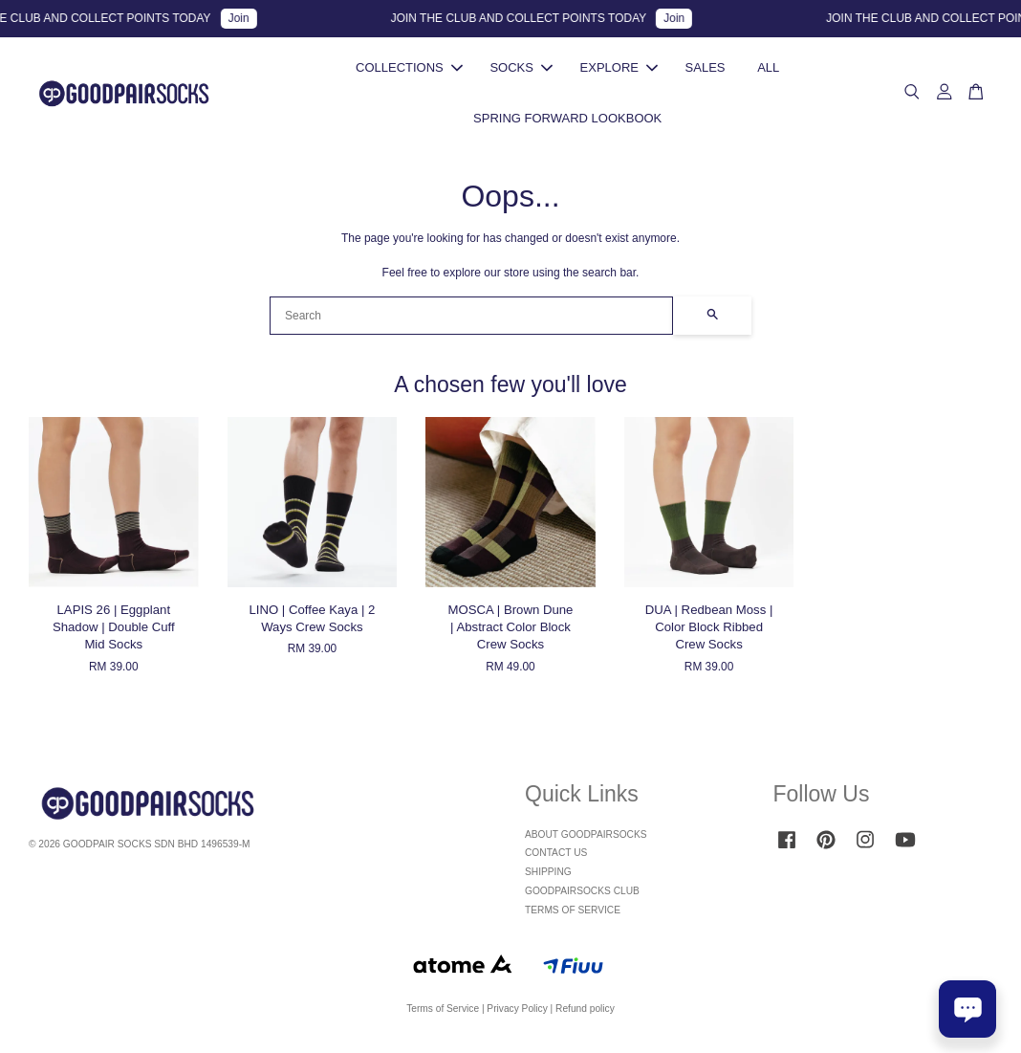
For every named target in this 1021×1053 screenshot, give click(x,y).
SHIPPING (548, 879)
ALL (768, 71)
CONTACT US (556, 860)
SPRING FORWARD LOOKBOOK (567, 121)
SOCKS (521, 71)
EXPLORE (619, 71)
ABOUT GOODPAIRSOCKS (586, 841)
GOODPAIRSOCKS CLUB (582, 898)
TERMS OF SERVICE (572, 917)
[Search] (471, 323)
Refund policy (585, 1016)
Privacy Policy (517, 1016)
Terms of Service (442, 1016)
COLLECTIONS (409, 71)
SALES (705, 71)
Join (248, 18)
